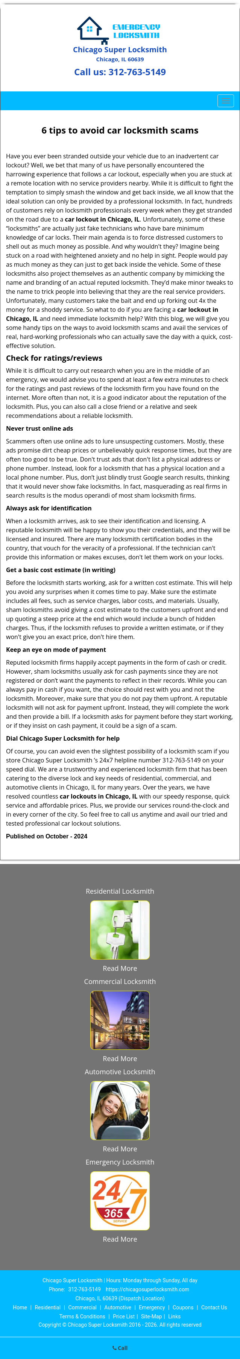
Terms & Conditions (82, 1316)
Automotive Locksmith (120, 1071)
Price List (124, 1316)
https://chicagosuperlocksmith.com (147, 1289)
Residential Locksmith (120, 891)
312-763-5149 (137, 71)
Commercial (82, 1307)
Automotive (117, 1307)
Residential (48, 1307)
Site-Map (151, 1316)
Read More (120, 968)
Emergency (152, 1307)
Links (174, 1316)
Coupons (183, 1307)
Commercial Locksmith (120, 981)
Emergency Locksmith (120, 1161)
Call (120, 1347)
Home (20, 1307)
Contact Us (214, 1307)
